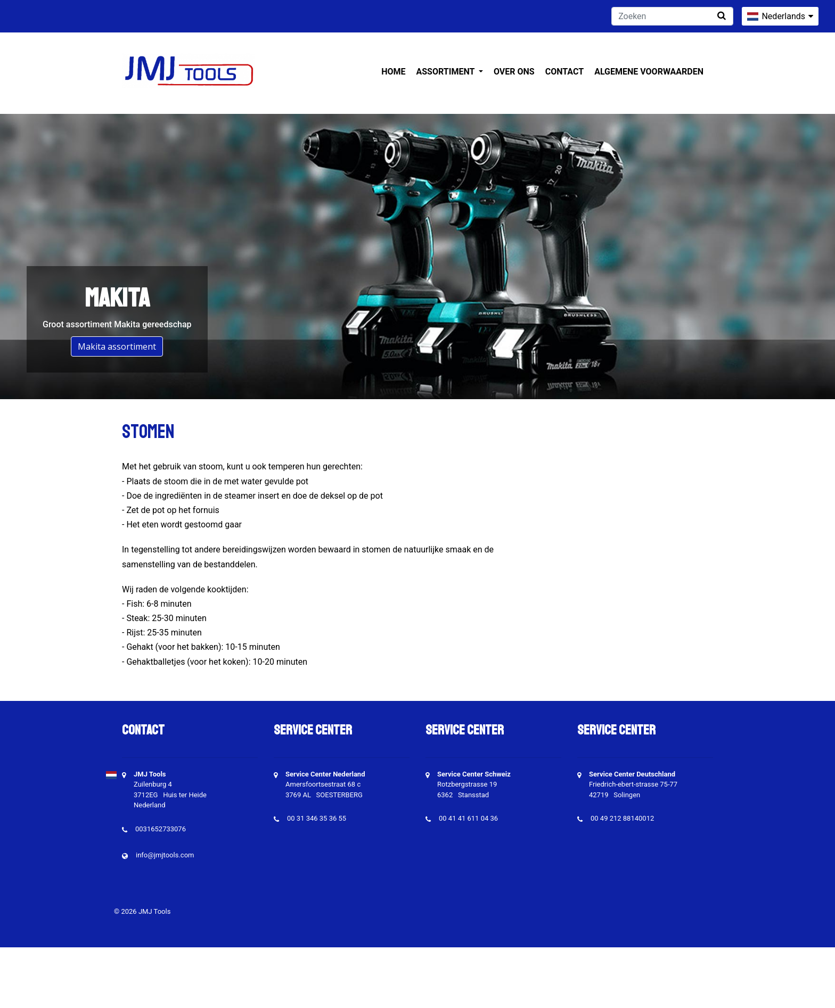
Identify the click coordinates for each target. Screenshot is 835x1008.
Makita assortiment (117, 346)
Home (393, 72)
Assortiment (446, 72)
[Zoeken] (672, 16)
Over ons (514, 72)
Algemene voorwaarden (648, 72)
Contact (564, 72)
